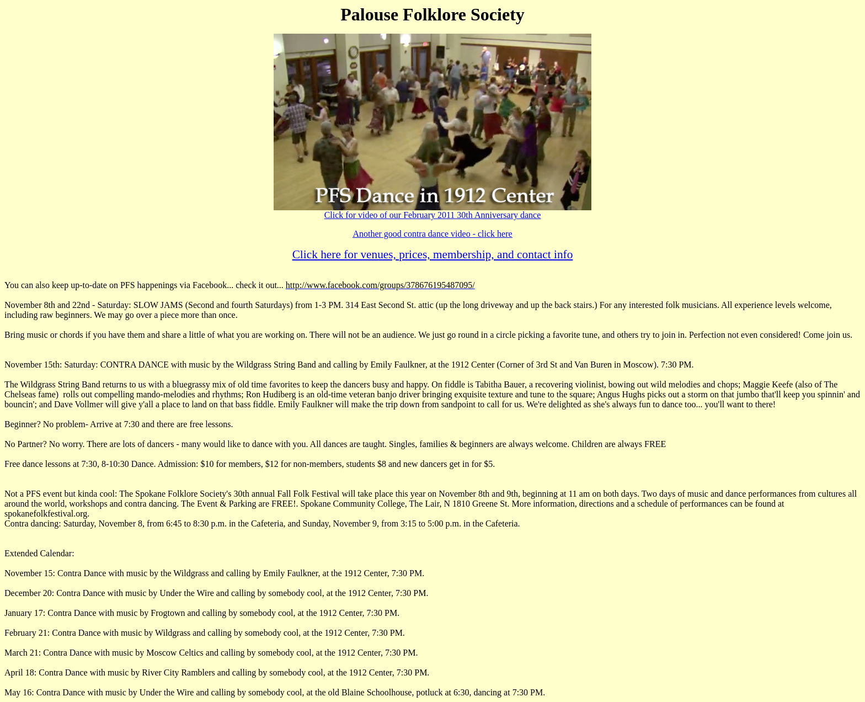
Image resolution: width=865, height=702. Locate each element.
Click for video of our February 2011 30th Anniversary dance (432, 215)
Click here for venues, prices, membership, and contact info (432, 254)
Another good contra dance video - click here (432, 233)
